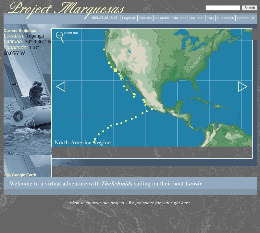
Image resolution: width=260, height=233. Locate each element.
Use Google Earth (20, 175)
